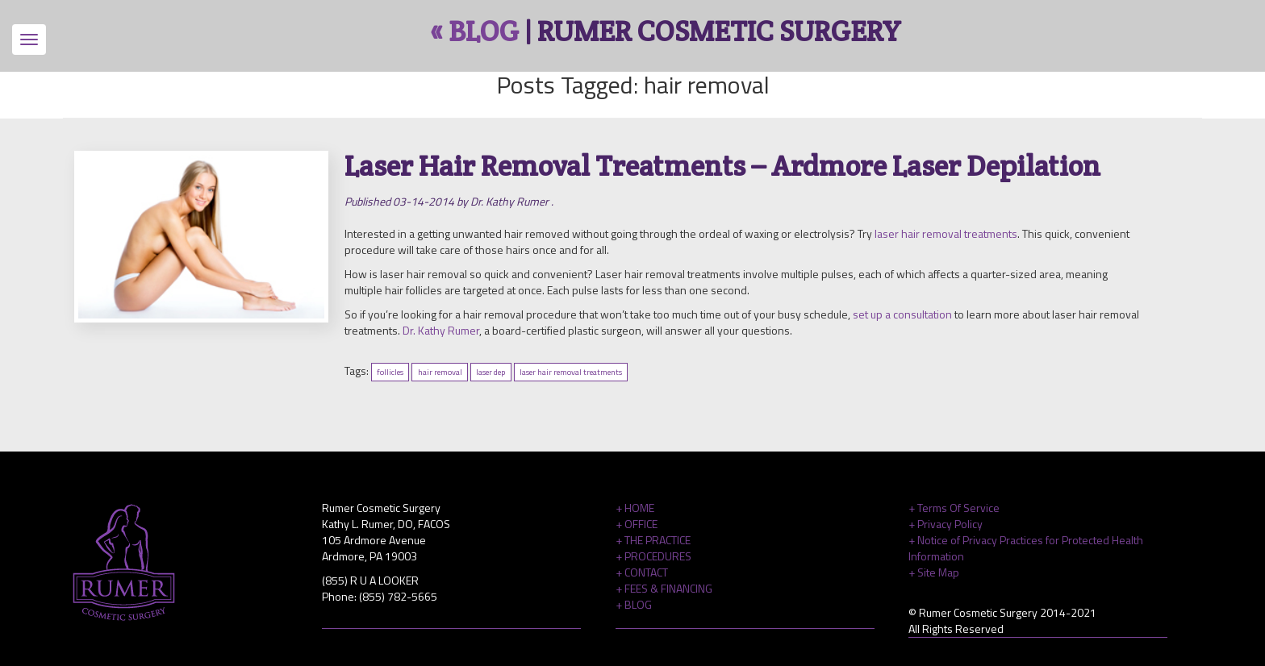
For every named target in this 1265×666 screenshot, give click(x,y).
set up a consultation (902, 314)
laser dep (490, 371)
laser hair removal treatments (946, 233)
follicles (390, 371)
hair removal (440, 371)
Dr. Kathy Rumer (441, 330)
